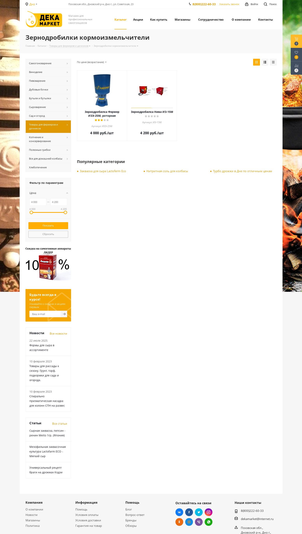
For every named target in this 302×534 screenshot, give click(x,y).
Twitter (199, 512)
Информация (86, 502)
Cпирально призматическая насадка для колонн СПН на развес (47, 400)
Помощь (81, 509)
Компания (34, 502)
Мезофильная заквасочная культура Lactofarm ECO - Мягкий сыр (47, 451)
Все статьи (59, 423)
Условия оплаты (87, 515)
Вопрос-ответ (134, 515)
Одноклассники (179, 522)
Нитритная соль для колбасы (167, 171)
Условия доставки (88, 520)
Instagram (208, 512)
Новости (32, 515)
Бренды (130, 520)
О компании (34, 509)
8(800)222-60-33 (204, 4)
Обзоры (131, 526)
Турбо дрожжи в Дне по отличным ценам (242, 171)
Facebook (189, 512)
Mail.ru (189, 522)
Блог (128, 509)
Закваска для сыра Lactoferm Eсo (103, 171)
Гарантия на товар (88, 526)
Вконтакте (179, 512)
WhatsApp (208, 522)
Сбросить (48, 234)
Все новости (58, 333)
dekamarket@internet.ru (257, 519)
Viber (199, 522)
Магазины (33, 520)
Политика (33, 526)
